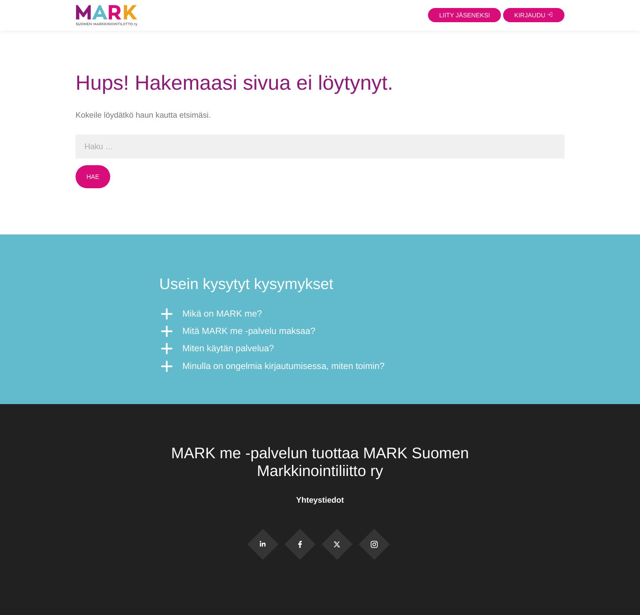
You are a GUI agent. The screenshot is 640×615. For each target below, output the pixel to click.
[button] (319, 314)
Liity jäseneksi (464, 15)
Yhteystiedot (320, 500)
